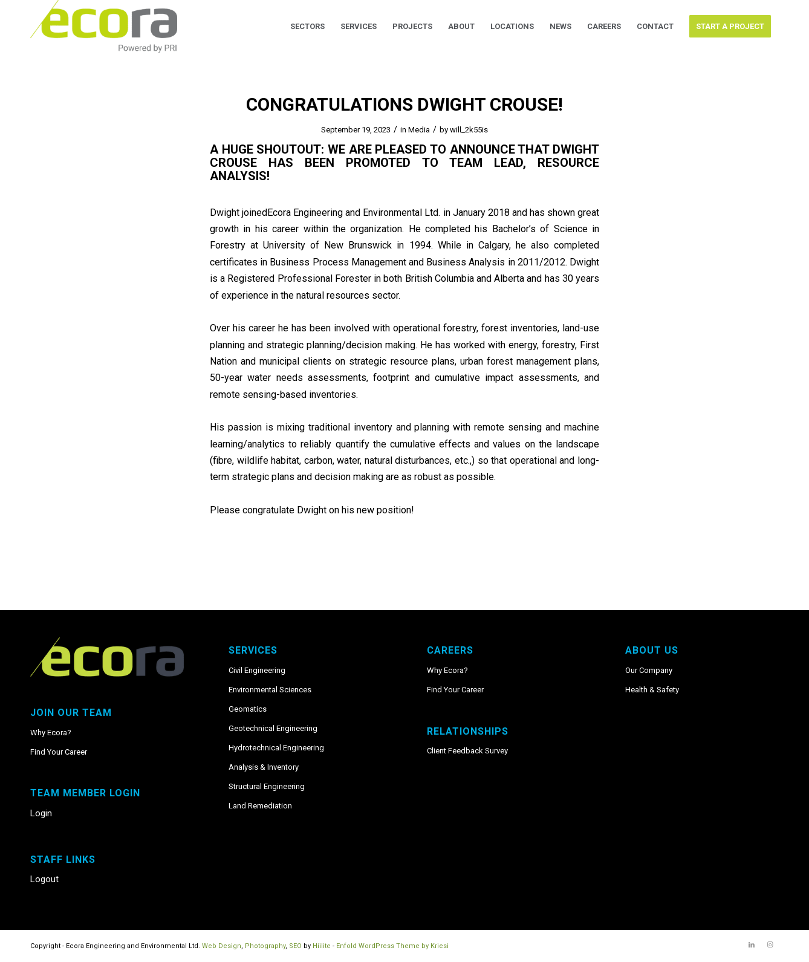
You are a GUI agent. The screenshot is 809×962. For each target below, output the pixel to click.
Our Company (648, 670)
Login (41, 813)
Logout (44, 879)
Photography (265, 946)
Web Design (221, 946)
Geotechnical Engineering (273, 728)
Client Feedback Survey (467, 750)
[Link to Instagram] (770, 945)
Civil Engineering (257, 670)
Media (419, 129)
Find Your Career (58, 751)
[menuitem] (307, 26)
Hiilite (322, 946)
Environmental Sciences (270, 689)
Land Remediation (260, 805)
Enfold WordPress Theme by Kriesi (392, 946)
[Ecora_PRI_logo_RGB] (103, 26)
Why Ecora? (50, 732)
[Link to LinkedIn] (751, 945)
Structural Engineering (267, 786)
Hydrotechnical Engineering (276, 747)
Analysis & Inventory (264, 767)
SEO (295, 946)
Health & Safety (652, 689)
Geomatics (248, 708)
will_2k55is (469, 129)
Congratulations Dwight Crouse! (404, 104)
